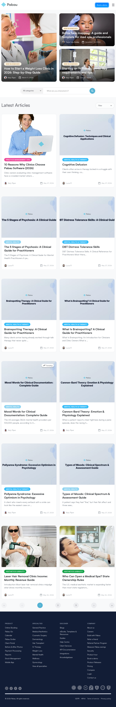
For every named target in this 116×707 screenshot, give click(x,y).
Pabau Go (9, 631)
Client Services (66, 646)
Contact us (91, 678)
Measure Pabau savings (96, 647)
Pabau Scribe (10, 639)
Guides (62, 638)
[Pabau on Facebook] (11, 688)
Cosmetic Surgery (39, 635)
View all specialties (39, 666)
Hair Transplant (38, 643)
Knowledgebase (66, 657)
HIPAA (83, 699)
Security (90, 651)
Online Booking (11, 628)
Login (89, 674)
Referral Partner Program (97, 643)
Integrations (64, 653)
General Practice (39, 628)
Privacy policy (106, 699)
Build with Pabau (93, 635)
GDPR (77, 699)
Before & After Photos (14, 647)
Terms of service (93, 699)
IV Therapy (36, 647)
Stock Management (13, 658)
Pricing (90, 666)
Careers (90, 631)
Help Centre (64, 642)
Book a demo (102, 5)
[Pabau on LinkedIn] (20, 688)
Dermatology (37, 639)
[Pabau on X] (15, 688)
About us (90, 628)
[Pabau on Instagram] (6, 688)
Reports (8, 654)
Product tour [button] (92, 654)
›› (112, 605)
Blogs (62, 628)
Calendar (8, 635)
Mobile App (9, 662)
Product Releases (94, 662)
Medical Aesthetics (39, 631)
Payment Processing (13, 651)
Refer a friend (92, 639)
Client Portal (10, 643)
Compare (91, 670)
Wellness (35, 658)
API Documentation (68, 650)
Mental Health (37, 654)
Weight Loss (37, 651)
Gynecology (37, 662)
